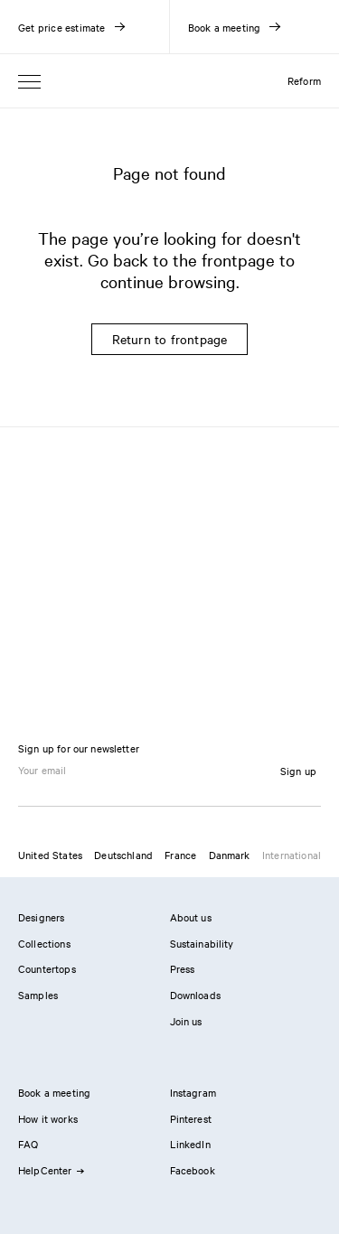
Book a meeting (54, 1092)
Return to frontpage (170, 339)
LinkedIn (190, 1143)
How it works (48, 1118)
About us (191, 917)
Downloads (195, 994)
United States (50, 854)
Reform (304, 80)
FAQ (28, 1143)
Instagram (193, 1092)
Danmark (229, 854)
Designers (41, 917)
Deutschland (123, 854)
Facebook (192, 1170)
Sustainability (202, 943)
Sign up (298, 770)
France (180, 854)
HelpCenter (50, 1170)
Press (182, 968)
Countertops (47, 968)
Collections (44, 943)
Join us (186, 1021)
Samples (38, 994)
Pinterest (191, 1118)
